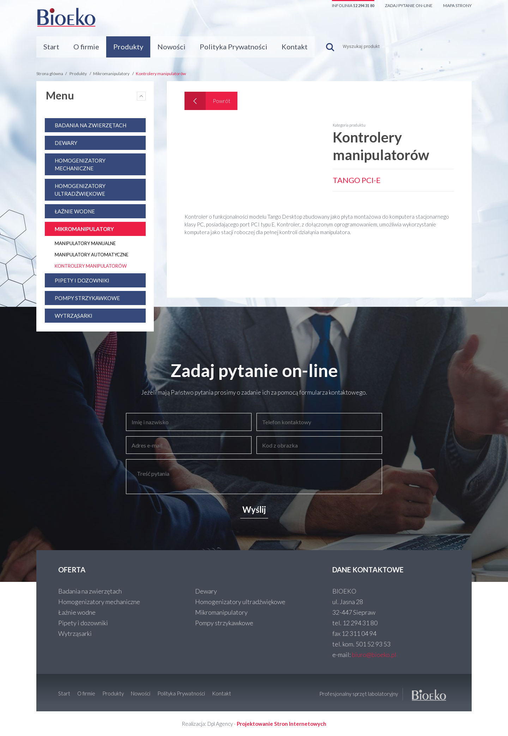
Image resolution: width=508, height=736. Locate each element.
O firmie (86, 46)
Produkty (128, 46)
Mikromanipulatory (111, 73)
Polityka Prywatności (233, 46)
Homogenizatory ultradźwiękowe (240, 602)
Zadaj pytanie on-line (409, 5)
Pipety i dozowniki (82, 280)
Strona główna (49, 73)
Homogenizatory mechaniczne (99, 602)
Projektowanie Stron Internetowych (281, 723)
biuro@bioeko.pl (374, 654)
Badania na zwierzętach (90, 125)
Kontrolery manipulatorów (161, 73)
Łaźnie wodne (75, 211)
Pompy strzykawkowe (87, 298)
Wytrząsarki (73, 315)
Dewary (66, 143)
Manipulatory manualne (85, 243)
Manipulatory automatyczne (91, 254)
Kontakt (295, 46)
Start (51, 46)
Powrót (221, 101)
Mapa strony (457, 5)
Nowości (171, 46)
